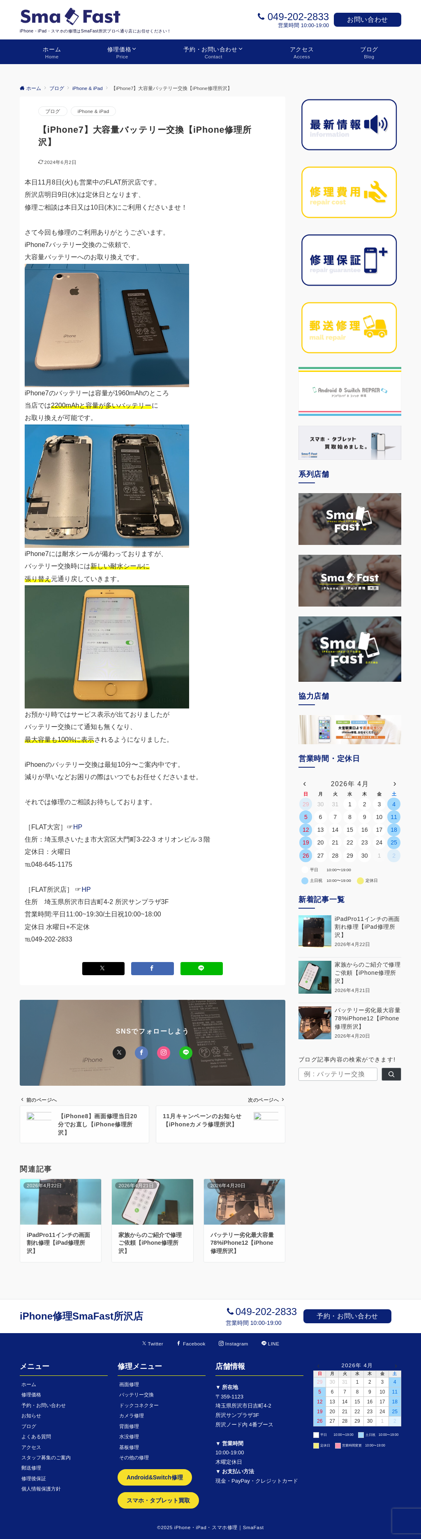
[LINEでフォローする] (270, 1343)
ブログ (52, 111)
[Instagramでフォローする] (233, 1343)
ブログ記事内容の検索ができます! (347, 1059)
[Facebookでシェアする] (152, 968)
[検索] (391, 1074)
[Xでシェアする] (103, 968)
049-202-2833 (298, 16)
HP (77, 827)
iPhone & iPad (93, 111)
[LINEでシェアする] (201, 968)
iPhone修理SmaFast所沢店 (81, 1316)
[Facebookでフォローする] (191, 1343)
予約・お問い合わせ (347, 1316)
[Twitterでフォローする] (153, 1343)
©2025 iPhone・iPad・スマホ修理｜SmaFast (210, 1527)
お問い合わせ (367, 19)
